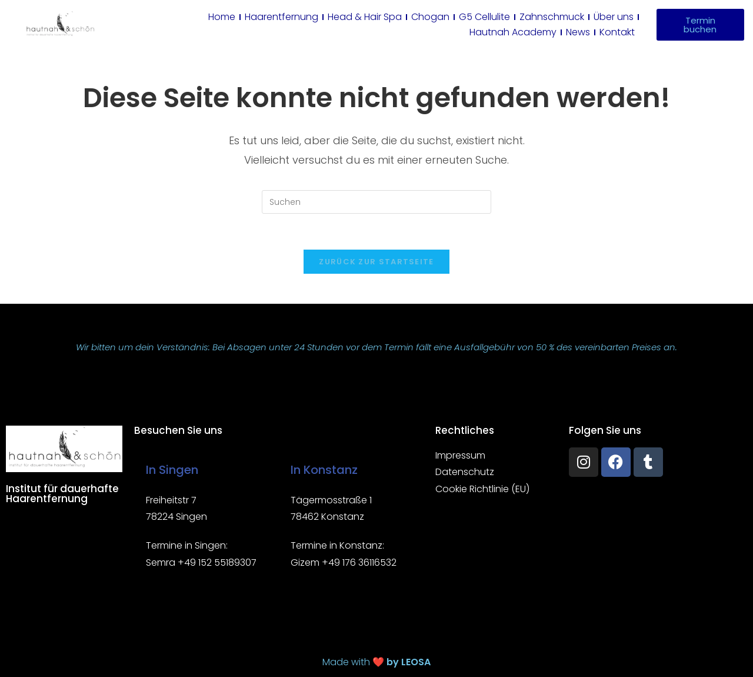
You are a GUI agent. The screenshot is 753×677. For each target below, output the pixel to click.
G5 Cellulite (484, 17)
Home (221, 17)
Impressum (460, 455)
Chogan (430, 17)
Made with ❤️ (376, 662)
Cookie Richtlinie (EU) (482, 489)
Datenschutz (464, 472)
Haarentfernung (281, 17)
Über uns (614, 17)
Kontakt (617, 32)
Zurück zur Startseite (376, 261)
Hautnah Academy (513, 32)
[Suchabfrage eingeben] (376, 202)
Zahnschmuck (551, 17)
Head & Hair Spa (365, 17)
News (578, 32)
